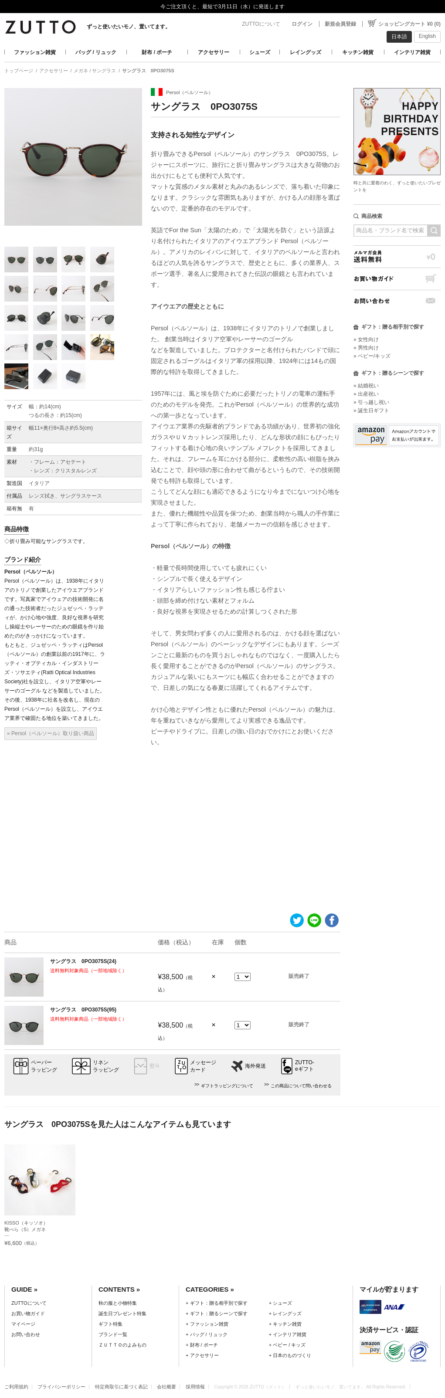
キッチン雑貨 (358, 52)
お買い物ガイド (397, 279)
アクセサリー (213, 52)
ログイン (302, 24)
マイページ (23, 1324)
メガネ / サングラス (95, 70)
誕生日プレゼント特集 (122, 1313)
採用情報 (195, 1386)
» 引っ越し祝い (371, 402)
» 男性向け (366, 348)
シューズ (259, 52)
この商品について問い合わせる (301, 1085)
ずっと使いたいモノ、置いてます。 (128, 27)
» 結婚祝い (366, 386)
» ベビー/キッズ (372, 356)
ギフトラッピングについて (227, 1085)
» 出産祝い (366, 394)
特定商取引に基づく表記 (121, 1386)
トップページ (18, 70)
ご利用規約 (16, 1386)
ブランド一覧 (113, 1334)
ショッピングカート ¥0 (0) (409, 24)
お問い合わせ (397, 301)
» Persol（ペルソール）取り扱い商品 (50, 733)
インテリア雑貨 (412, 52)
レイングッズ (305, 52)
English (427, 36)
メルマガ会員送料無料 (397, 256)
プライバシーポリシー (61, 1386)
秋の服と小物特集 (118, 1303)
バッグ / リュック (95, 52)
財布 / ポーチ (157, 52)
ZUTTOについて (261, 24)
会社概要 (166, 1386)
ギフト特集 (110, 1324)
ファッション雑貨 (35, 52)
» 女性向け (366, 339)
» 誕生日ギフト (371, 410)
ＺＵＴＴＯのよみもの (122, 1344)
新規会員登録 (340, 24)
